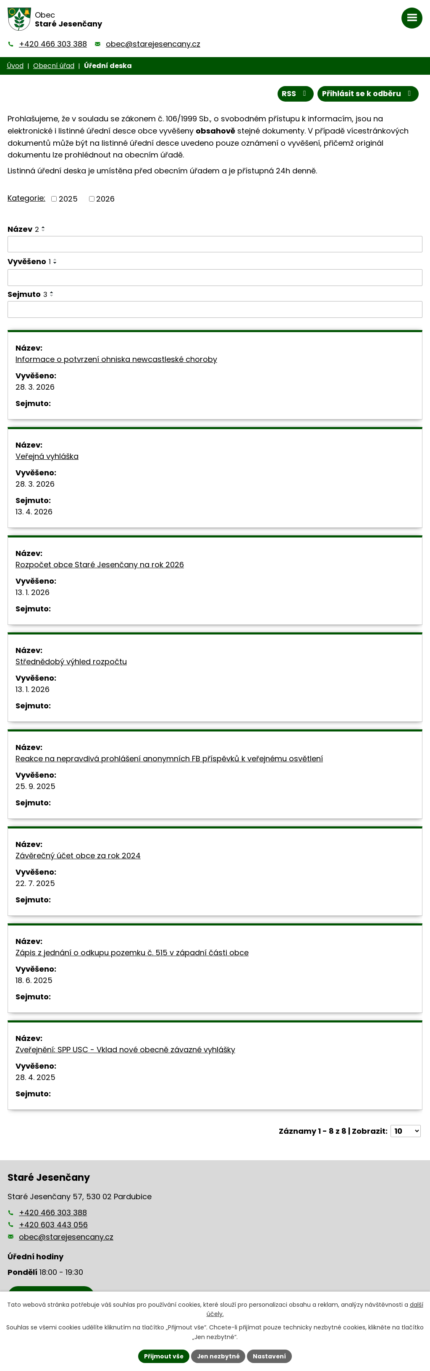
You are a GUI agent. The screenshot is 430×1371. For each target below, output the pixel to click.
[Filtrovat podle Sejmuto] (215, 309)
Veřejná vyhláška (47, 456)
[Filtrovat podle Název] (215, 244)
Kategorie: (26, 198)
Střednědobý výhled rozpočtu (71, 662)
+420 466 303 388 (53, 44)
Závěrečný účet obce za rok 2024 (78, 856)
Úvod (15, 66)
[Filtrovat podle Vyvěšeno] (215, 277)
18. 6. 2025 (34, 980)
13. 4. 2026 (34, 512)
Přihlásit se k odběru (367, 94)
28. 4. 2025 (35, 1077)
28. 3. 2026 (35, 387)
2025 (68, 199)
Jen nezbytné (218, 1356)
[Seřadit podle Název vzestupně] (43, 227)
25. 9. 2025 (35, 786)
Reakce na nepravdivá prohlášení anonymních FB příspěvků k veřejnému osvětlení (169, 759)
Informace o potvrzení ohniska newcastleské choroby (116, 359)
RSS (294, 94)
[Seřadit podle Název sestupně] (43, 230)
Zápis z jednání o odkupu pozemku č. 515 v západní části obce (132, 953)
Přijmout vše (163, 1356)
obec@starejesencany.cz (153, 44)
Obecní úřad (53, 66)
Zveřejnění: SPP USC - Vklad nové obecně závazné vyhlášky (125, 1050)
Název (23, 229)
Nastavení (270, 1356)
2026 (105, 199)
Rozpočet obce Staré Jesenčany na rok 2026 (100, 565)
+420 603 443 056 (53, 1224)
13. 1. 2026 (33, 592)
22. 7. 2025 (35, 883)
